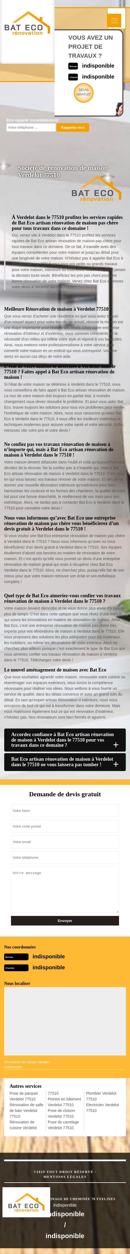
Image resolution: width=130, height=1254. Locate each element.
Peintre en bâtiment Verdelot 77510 (64, 1102)
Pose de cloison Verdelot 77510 (61, 1113)
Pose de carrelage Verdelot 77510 (63, 1125)
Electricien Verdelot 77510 (102, 1108)
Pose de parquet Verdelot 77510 (24, 1096)
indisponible (98, 66)
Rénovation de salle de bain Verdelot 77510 (26, 1110)
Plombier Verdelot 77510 (101, 1096)
